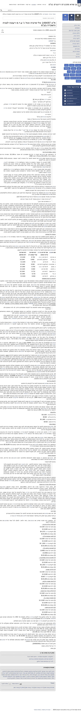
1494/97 (51, 41)
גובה (1, 237)
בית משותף (76, 46)
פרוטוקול (52, 497)
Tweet (52, 683)
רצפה (29, 450)
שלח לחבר (4, 683)
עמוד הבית (52, 14)
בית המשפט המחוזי (39, 30)
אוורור (78, 81)
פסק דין (53, 67)
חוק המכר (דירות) (74, 30)
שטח (23, 199)
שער (54, 625)
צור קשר (28, 4)
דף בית (44, 4)
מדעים (78, 56)
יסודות (72, 74)
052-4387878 (70, 101)
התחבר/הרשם (21, 4)
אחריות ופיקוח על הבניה (39, 678)
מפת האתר (37, 709)
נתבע (53, 65)
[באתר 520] (37, 687)
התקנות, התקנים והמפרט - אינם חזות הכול (40, 656)
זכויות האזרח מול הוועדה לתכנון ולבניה (19, 678)
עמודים (78, 74)
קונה (5, 162)
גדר (33, 123)
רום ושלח (67, 68)
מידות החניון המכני (12, 671)
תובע (53, 50)
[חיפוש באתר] (7, 10)
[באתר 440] (47, 687)
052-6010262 (70, 95)
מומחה (21, 315)
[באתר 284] (28, 687)
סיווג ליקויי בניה (7, 673)
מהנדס (47, 60)
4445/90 (30, 303)
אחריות (53, 82)
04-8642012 (69, 93)
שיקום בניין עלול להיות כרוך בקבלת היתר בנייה (40, 675)
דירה (45, 99)
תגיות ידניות (76, 51)
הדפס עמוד (15, 683)
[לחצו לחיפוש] (1, 10)
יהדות (78, 54)
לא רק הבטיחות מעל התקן (45, 661)
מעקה (67, 78)
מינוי (26, 315)
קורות (36, 210)
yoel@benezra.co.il (71, 103)
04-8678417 (69, 90)
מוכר (23, 130)
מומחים (77, 28)
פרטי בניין (77, 36)
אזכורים (77, 49)
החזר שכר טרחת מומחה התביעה (15, 675)
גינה (40, 257)
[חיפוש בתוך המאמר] (29, 18)
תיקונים (39, 371)
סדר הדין (77, 25)
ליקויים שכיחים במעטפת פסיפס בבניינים (41, 659)
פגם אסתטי (37, 297)
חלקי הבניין (76, 33)
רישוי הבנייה (76, 43)
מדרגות (66, 74)
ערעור (73, 68)
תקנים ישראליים (75, 41)
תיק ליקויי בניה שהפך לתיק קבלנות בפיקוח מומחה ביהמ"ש (36, 671)
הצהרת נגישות (12, 4)
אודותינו (39, 4)
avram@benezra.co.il (72, 98)
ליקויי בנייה (76, 38)
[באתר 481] (16, 687)
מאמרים (34, 4)
